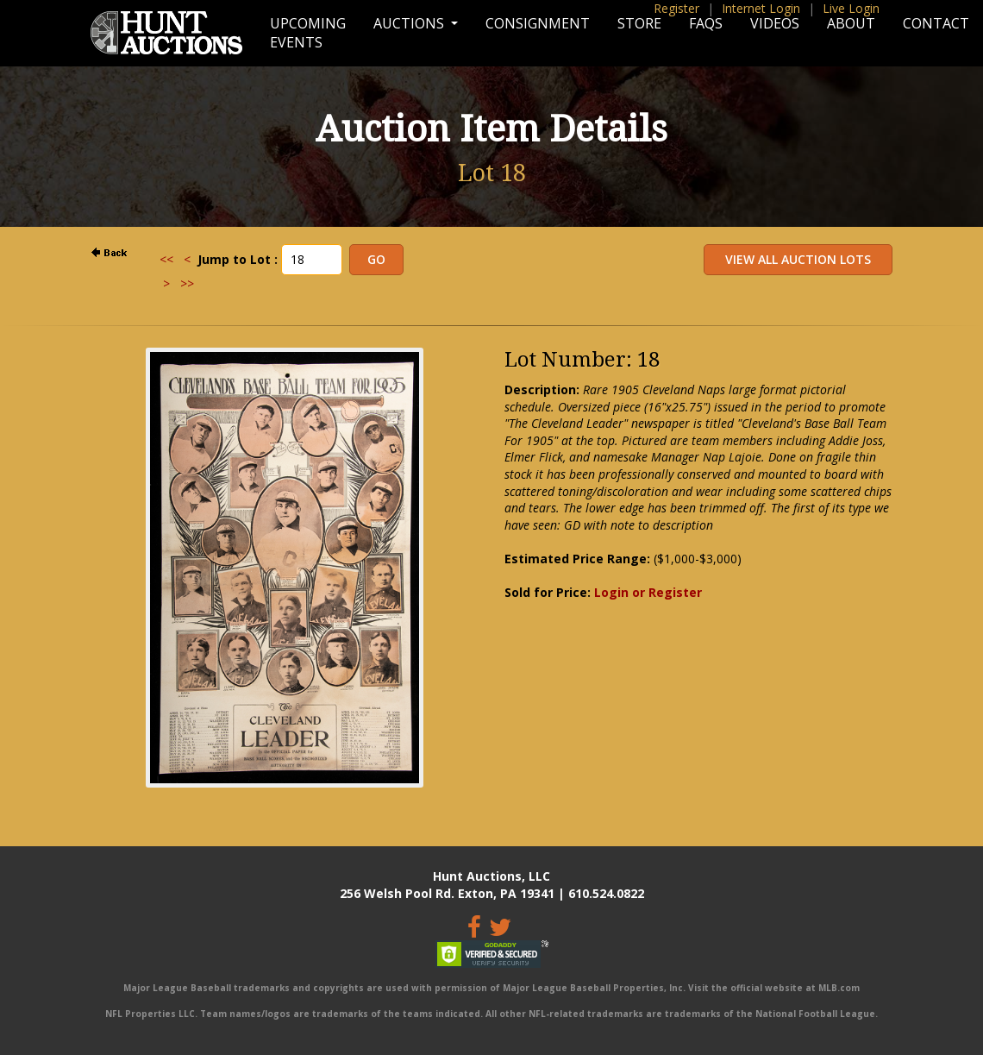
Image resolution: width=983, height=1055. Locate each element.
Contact (936, 23)
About (851, 23)
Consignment (537, 23)
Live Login (851, 8)
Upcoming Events (308, 33)
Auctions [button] (410, 23)
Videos (774, 23)
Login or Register (648, 592)
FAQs (706, 23)
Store (639, 23)
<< (166, 259)
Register (676, 8)
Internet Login (761, 8)
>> (187, 283)
